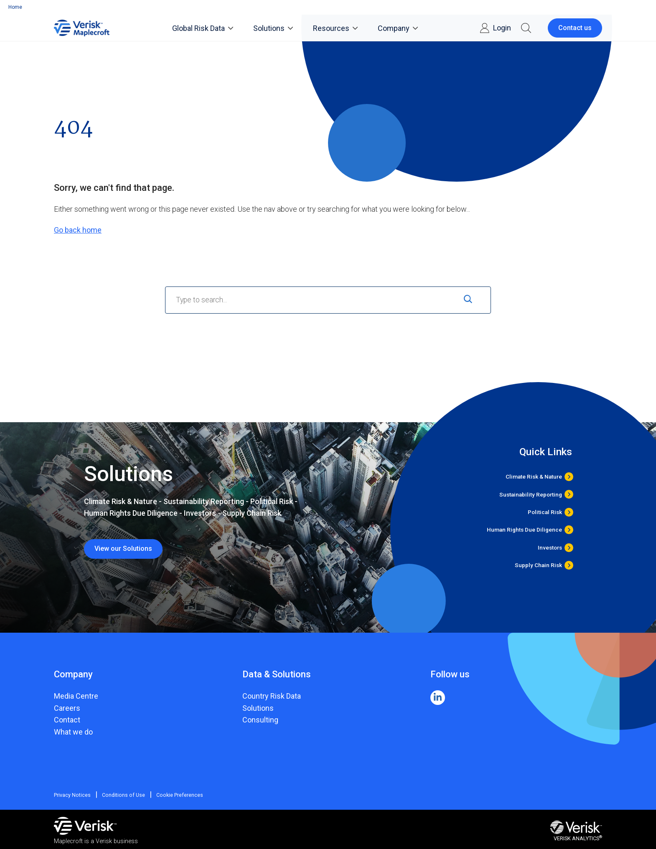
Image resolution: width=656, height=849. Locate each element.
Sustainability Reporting (530, 494)
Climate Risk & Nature (534, 476)
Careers (67, 708)
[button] (526, 28)
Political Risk (545, 512)
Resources (335, 28)
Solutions (273, 28)
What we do (73, 731)
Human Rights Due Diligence (524, 529)
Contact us (575, 28)
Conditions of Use (120, 795)
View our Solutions (123, 548)
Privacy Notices (72, 795)
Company (398, 28)
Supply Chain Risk (538, 565)
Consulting (260, 719)
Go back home (78, 230)
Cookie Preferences (173, 795)
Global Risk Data (202, 28)
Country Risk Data (271, 696)
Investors (550, 547)
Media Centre (76, 696)
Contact (67, 719)
